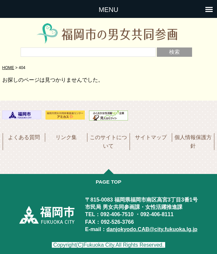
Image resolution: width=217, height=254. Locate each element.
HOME (8, 67)
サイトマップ (151, 137)
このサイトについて (108, 141)
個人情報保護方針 (193, 141)
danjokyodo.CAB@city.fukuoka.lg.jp (151, 229)
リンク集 (66, 137)
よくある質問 (24, 137)
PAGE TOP (108, 182)
